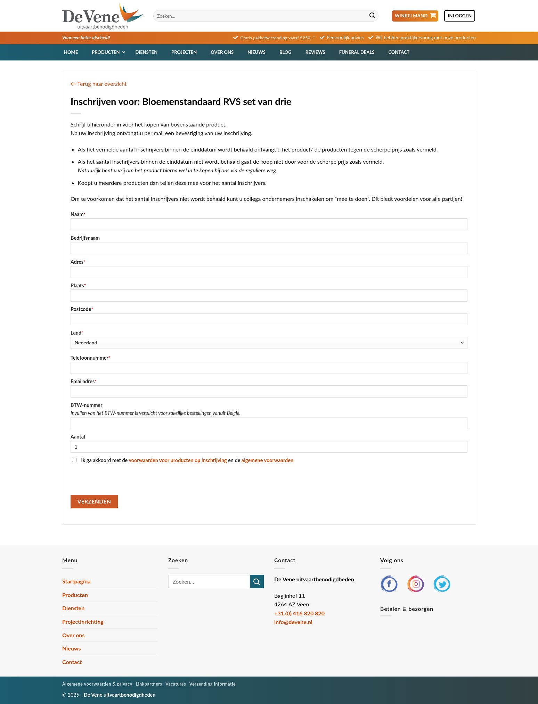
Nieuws (71, 648)
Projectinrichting (83, 621)
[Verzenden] (372, 16)
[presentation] (123, 481)
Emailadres (269, 388)
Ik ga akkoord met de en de (182, 460)
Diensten (73, 608)
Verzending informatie (212, 684)
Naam (269, 220)
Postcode (269, 315)
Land (269, 339)
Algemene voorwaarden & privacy (97, 684)
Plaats (269, 292)
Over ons (73, 635)
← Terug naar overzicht (99, 83)
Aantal (269, 443)
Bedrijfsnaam (269, 244)
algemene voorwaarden (267, 460)
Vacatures (175, 684)
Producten (75, 594)
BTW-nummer (269, 415)
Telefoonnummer (269, 364)
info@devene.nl (293, 622)
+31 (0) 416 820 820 (299, 613)
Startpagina (76, 581)
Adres (269, 268)
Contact (72, 661)
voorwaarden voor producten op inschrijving (178, 460)
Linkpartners (149, 684)
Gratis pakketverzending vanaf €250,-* (278, 37)
